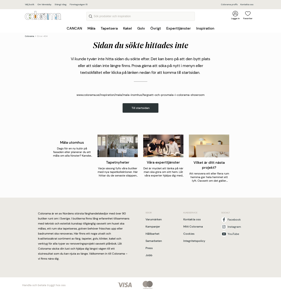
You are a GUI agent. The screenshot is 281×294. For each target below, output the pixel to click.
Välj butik (29, 4)
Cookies (188, 234)
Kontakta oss (246, 4)
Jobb (149, 255)
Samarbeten (154, 241)
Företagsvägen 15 (78, 4)
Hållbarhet (152, 234)
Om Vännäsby (44, 4)
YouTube (233, 234)
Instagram (234, 227)
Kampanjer (153, 226)
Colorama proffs (229, 4)
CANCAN (74, 28)
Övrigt (155, 28)
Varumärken (154, 219)
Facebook (234, 219)
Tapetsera (109, 28)
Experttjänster (178, 28)
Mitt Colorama (193, 226)
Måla (91, 28)
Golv (141, 28)
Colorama (29, 36)
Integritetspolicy (194, 241)
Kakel (127, 28)
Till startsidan (140, 108)
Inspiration (205, 28)
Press (149, 248)
